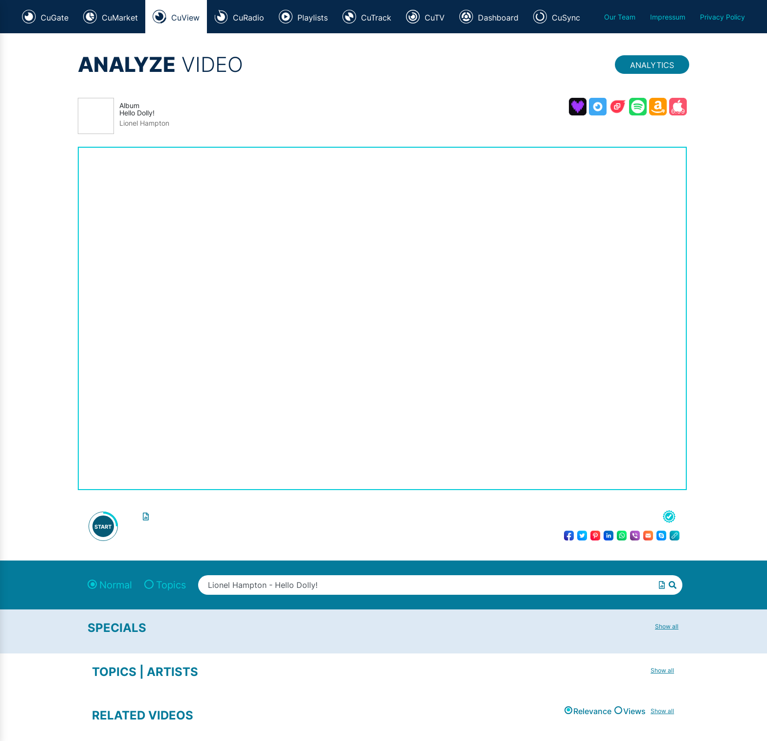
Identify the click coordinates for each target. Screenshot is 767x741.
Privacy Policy (722, 17)
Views (634, 711)
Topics (171, 585)
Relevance (592, 711)
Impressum (667, 17)
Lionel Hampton (144, 123)
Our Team (619, 17)
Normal (115, 585)
